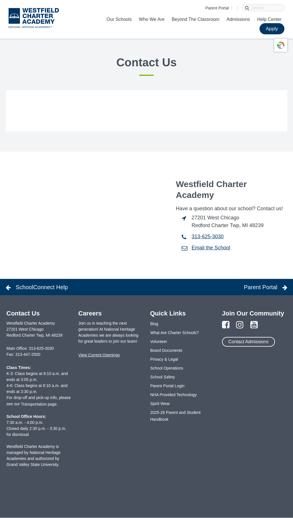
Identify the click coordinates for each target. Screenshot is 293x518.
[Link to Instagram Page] (239, 325)
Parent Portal (217, 8)
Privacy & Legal (164, 359)
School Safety (162, 377)
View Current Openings (99, 355)
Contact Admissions (248, 341)
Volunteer (158, 341)
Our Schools (119, 19)
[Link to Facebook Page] (225, 325)
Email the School (211, 248)
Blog (154, 323)
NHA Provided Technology (173, 394)
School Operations (166, 368)
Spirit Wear (160, 403)
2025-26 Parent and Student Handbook (175, 416)
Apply (272, 28)
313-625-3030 (208, 236)
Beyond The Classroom (195, 19)
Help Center (269, 19)
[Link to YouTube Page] (254, 325)
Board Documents (166, 350)
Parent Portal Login (167, 386)
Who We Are (152, 19)
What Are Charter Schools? (174, 332)
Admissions (238, 19)
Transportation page (39, 404)
